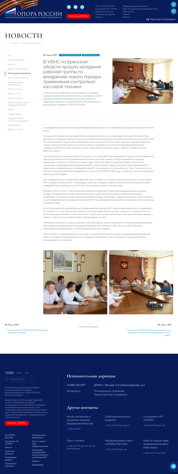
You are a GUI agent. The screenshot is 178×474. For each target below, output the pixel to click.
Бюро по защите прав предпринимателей (140, 9)
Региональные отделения (109, 391)
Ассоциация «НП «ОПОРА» (106, 9)
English (19, 373)
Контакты (127, 17)
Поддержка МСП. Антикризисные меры (18, 119)
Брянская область (90, 55)
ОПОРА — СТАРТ (16, 130)
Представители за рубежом (110, 394)
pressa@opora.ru (73, 448)
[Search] (20, 379)
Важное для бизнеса (17, 69)
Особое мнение (15, 98)
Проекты (99, 17)
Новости (126, 14)
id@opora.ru (73, 391)
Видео (11, 109)
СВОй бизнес (14, 125)
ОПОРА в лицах (15, 89)
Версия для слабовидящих (161, 19)
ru (174, 11)
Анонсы (11, 64)
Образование (128, 12)
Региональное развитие (105, 14)
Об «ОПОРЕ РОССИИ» (105, 6)
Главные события (16, 60)
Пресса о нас (14, 93)
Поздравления (14, 114)
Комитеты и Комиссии (104, 12)
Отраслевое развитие (18, 78)
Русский (9, 373)
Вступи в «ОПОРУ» (79, 16)
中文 (27, 373)
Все (9, 55)
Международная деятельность (135, 6)
